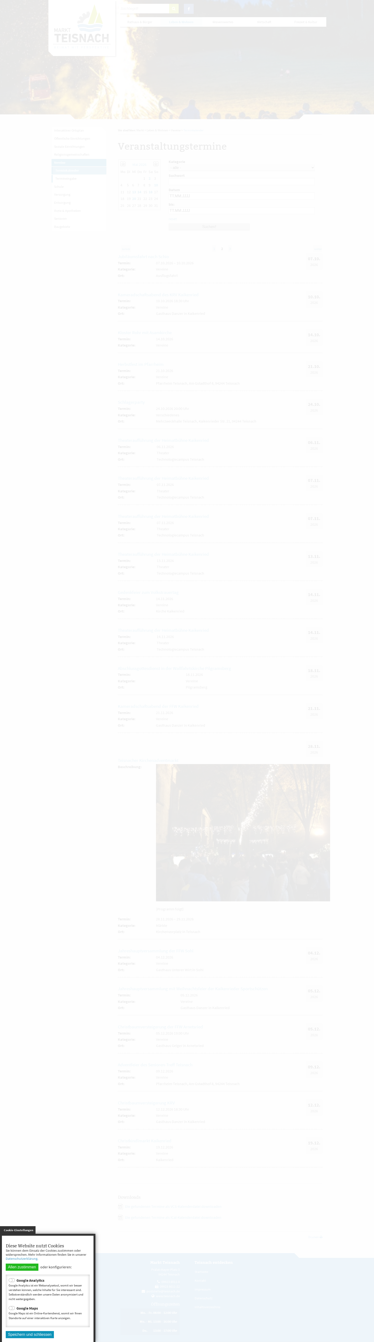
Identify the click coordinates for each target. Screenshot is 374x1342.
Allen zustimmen (22, 1267)
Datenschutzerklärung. (22, 1258)
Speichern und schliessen (30, 1334)
